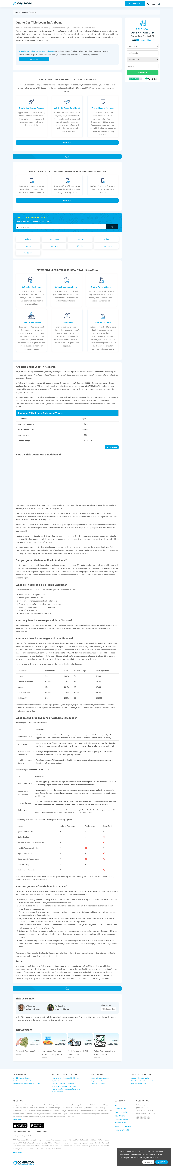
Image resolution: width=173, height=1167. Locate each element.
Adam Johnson (33, 1009)
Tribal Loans (67, 322)
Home (16, 12)
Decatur (80, 239)
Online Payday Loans (31, 287)
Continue (142, 72)
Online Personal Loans (101, 287)
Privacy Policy (120, 1123)
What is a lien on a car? (138, 1084)
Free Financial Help (122, 1112)
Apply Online (135, 3)
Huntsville (54, 246)
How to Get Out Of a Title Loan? (63, 1084)
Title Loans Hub (108, 1009)
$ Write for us (120, 1108)
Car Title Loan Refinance (21, 1078)
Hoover (28, 246)
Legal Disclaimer (121, 1119)
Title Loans (24, 12)
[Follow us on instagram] (137, 1117)
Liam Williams (62, 1009)
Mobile (80, 246)
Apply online (112, 447)
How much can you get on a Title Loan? (26, 1084)
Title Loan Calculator (98, 1084)
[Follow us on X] (144, 1117)
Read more (148, 1162)
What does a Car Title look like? (142, 1081)
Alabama (33, 12)
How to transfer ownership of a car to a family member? (66, 1090)
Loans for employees (31, 322)
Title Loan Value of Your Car (22, 1081)
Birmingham (54, 239)
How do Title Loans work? (140, 1078)
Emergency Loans (103, 322)
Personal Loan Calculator (100, 1078)
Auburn (28, 239)
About (117, 1105)
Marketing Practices (123, 1126)
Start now (34, 59)
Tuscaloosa (28, 253)
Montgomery (106, 246)
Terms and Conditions (123, 1130)
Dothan (106, 239)
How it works (120, 1116)
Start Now (67, 142)
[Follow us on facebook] (141, 1117)
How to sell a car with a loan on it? (64, 1086)
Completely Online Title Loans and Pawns (37, 51)
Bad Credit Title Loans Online (28, 1051)
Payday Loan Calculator (99, 1081)
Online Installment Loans (66, 287)
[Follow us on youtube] (148, 1117)
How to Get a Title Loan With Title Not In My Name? (66, 1079)
